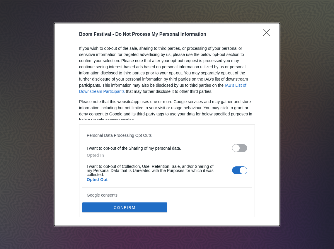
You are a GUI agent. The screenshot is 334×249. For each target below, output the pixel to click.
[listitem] (167, 135)
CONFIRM (125, 207)
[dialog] (167, 124)
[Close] (268, 34)
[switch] (239, 148)
